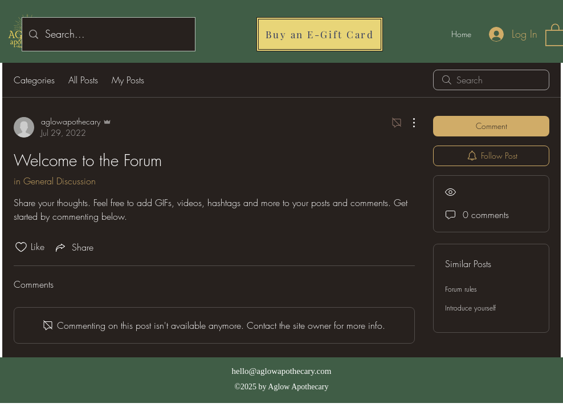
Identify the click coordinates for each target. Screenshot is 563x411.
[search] (491, 80)
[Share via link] (73, 247)
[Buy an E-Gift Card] (319, 34)
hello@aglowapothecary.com (282, 371)
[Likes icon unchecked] (21, 247)
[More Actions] (408, 123)
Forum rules (461, 289)
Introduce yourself (470, 308)
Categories (34, 80)
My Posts (128, 80)
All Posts (83, 80)
